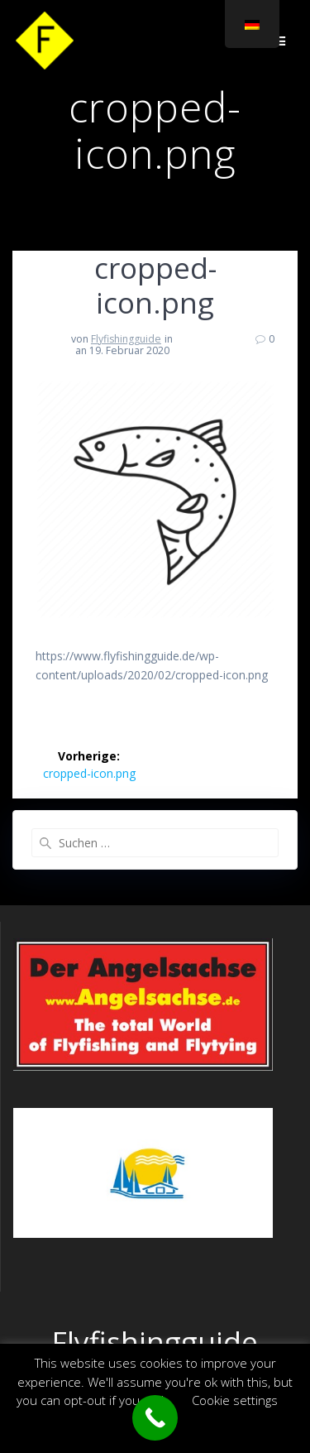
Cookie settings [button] (235, 1400)
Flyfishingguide (126, 339)
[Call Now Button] (155, 1418)
